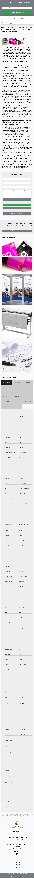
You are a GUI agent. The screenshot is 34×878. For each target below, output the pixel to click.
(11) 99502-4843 (17, 848)
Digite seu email (17, 181)
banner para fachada (21, 27)
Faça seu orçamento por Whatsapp (17, 12)
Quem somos (11, 19)
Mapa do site (17, 869)
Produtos (22, 19)
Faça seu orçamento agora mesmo (17, 7)
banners (15, 27)
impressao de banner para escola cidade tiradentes (29, 27)
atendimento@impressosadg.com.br (17, 849)
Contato (4, 23)
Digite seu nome (17, 177)
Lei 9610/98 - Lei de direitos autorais (21, 817)
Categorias (9, 27)
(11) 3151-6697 (17, 846)
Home (3, 19)
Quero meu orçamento (17, 230)
